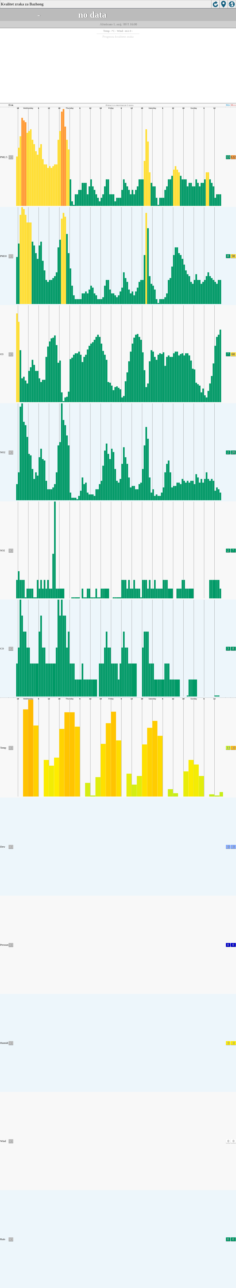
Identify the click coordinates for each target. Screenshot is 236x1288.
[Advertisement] (118, 70)
